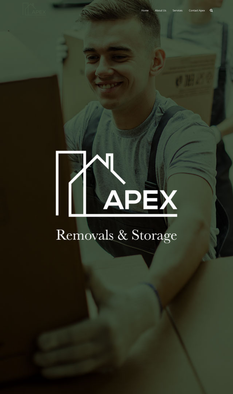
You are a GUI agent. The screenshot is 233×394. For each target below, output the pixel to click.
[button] (211, 10)
